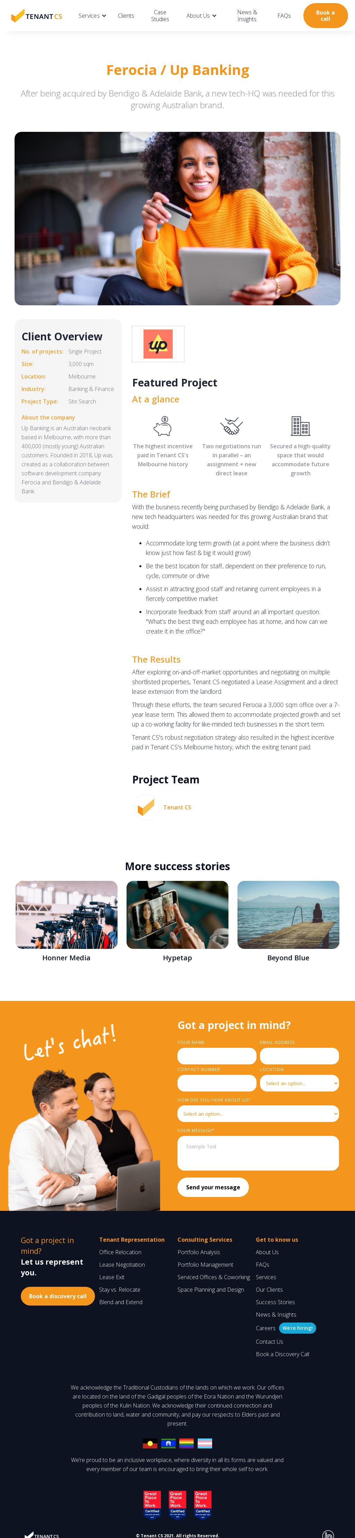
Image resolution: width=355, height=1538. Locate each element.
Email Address (277, 1042)
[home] (36, 16)
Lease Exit (111, 1277)
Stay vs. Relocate (119, 1289)
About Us (267, 1252)
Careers (266, 1328)
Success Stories (275, 1302)
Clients (126, 15)
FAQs (284, 15)
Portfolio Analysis (199, 1252)
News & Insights (247, 15)
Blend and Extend (120, 1302)
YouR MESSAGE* (196, 1130)
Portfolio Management (205, 1264)
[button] (93, 15)
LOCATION (272, 1069)
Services (266, 1277)
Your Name (191, 1042)
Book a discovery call (58, 1296)
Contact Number (199, 1069)
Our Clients (269, 1289)
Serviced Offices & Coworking (214, 1277)
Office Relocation (120, 1252)
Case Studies (160, 15)
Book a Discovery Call (282, 1354)
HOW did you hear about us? (214, 1100)
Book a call (325, 16)
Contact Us (269, 1341)
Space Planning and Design (211, 1289)
